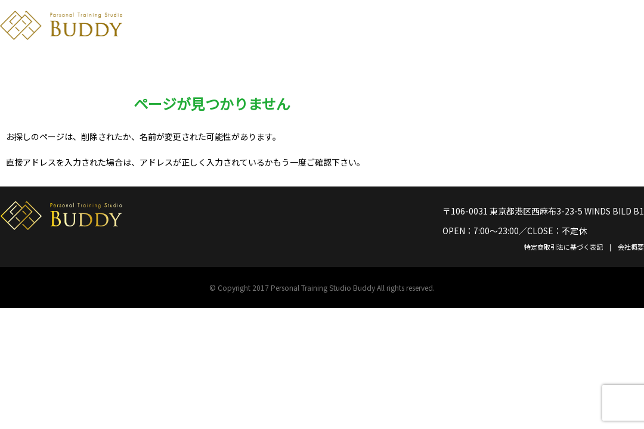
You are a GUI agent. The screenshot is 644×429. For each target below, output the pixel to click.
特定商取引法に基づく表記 (563, 246)
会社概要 (631, 246)
